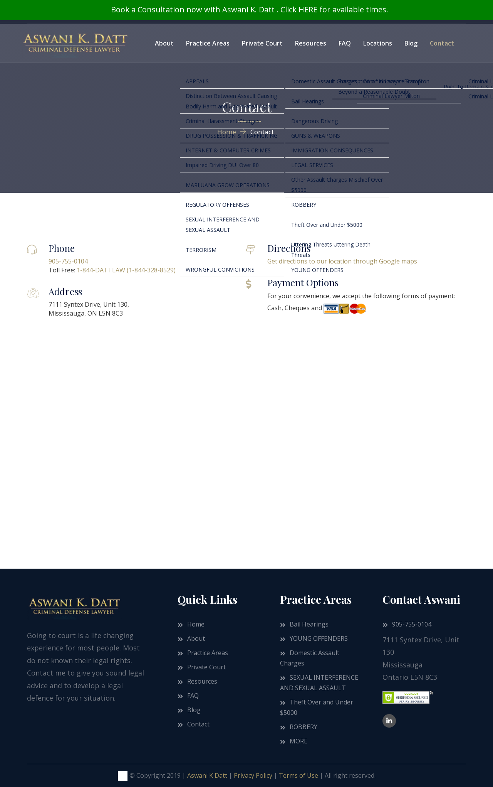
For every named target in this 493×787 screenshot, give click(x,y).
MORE (298, 741)
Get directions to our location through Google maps (342, 261)
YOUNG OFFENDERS (319, 638)
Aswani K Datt (207, 775)
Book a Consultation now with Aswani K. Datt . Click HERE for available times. (249, 9)
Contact (442, 43)
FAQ (345, 43)
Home (196, 624)
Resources (310, 43)
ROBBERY (303, 727)
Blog (411, 43)
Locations (377, 43)
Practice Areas (208, 43)
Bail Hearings (309, 624)
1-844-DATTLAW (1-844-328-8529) (126, 270)
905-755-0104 (68, 261)
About (164, 43)
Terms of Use (298, 775)
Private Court (262, 43)
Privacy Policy (253, 775)
